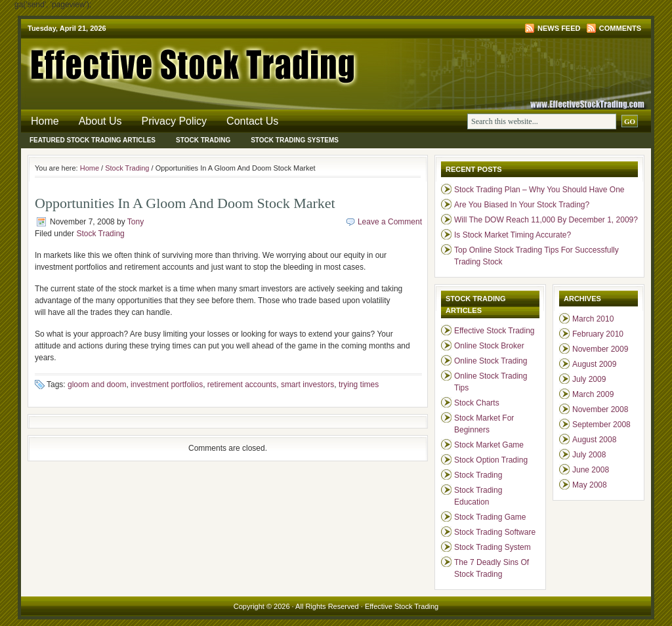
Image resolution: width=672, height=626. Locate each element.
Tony (135, 221)
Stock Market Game (489, 444)
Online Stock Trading (490, 360)
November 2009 (600, 349)
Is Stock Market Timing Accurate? (512, 235)
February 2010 (597, 334)
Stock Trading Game (490, 517)
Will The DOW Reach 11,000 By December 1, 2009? (546, 219)
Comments (620, 28)
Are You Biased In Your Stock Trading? (521, 204)
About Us (100, 121)
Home (45, 121)
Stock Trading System (492, 547)
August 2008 (594, 439)
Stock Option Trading (491, 460)
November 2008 (600, 409)
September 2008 (601, 424)
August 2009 (594, 364)
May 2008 (589, 485)
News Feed (558, 28)
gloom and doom (97, 384)
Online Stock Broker (489, 345)
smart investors (307, 384)
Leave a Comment (390, 221)
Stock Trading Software (495, 532)
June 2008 (590, 469)
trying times (359, 384)
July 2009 (589, 379)
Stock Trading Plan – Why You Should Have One (539, 189)
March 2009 (593, 394)
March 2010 (593, 318)
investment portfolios (167, 384)
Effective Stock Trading (178, 62)
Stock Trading (203, 140)
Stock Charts (476, 402)
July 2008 (589, 454)
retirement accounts (241, 384)
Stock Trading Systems (295, 140)
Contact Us (252, 121)
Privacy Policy (174, 121)
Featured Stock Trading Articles (93, 140)
